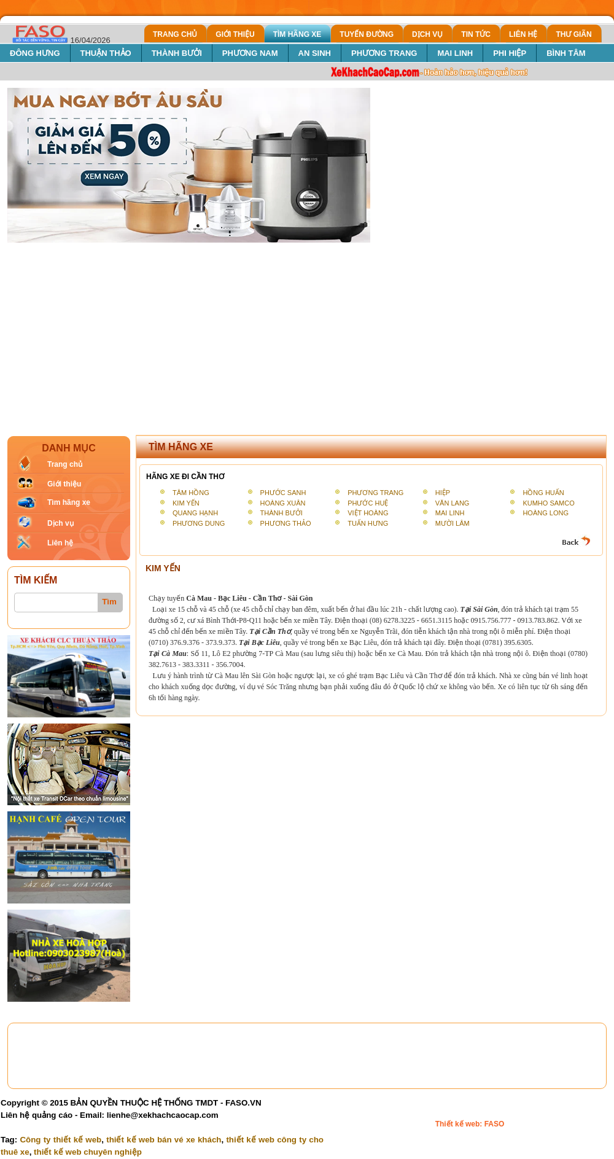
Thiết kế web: (459, 1124)
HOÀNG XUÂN (283, 503)
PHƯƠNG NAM (250, 53)
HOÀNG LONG (546, 513)
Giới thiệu (64, 484)
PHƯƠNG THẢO (285, 523)
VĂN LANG (452, 503)
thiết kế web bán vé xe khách (163, 1139)
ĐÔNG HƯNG (35, 53)
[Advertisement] (307, 335)
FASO (494, 1124)
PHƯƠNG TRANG (384, 53)
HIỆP (442, 492)
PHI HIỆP (509, 53)
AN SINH (314, 53)
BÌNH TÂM (566, 53)
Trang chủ (64, 464)
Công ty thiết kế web (60, 1139)
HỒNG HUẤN (543, 492)
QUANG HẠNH (195, 513)
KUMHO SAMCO (548, 503)
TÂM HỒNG (191, 492)
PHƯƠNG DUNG (199, 523)
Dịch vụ (60, 523)
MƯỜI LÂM (452, 523)
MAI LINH (455, 53)
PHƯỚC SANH (283, 492)
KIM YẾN (186, 503)
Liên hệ (60, 543)
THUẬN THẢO (105, 53)
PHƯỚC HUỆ (368, 503)
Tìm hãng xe (68, 502)
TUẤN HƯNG (368, 523)
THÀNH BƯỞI (177, 53)
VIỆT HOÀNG (368, 513)
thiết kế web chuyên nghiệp (88, 1152)
